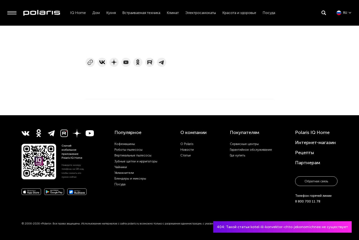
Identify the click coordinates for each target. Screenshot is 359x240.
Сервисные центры (244, 144)
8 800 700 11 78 (307, 201)
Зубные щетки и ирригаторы (135, 161)
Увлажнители (124, 173)
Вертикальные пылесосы (132, 155)
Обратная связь (316, 181)
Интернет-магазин (315, 142)
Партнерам (307, 162)
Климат (173, 13)
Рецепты (304, 152)
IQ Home (78, 13)
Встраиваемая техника (141, 13)
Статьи (185, 155)
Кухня (111, 13)
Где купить (237, 155)
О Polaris (186, 144)
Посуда (269, 13)
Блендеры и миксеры (130, 178)
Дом (96, 13)
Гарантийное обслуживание (251, 150)
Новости (187, 150)
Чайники (120, 167)
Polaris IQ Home (312, 132)
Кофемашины (124, 144)
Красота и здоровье (239, 13)
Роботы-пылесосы (128, 150)
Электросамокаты (200, 13)
